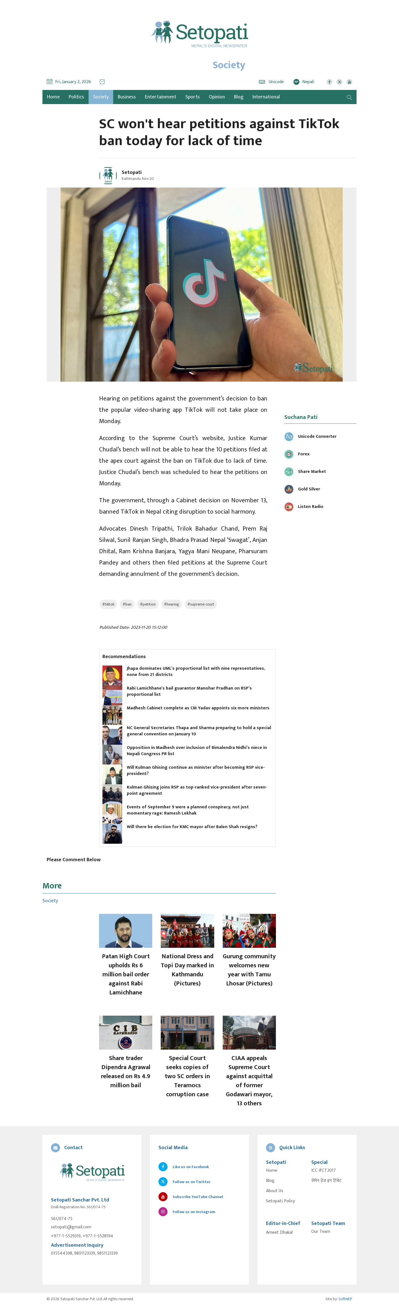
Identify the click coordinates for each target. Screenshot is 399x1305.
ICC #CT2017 (323, 1170)
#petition (148, 604)
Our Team (320, 1231)
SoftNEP (345, 1299)
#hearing (171, 604)
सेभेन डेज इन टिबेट (326, 1181)
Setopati (132, 172)
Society (101, 97)
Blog (238, 97)
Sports (192, 97)
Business (127, 97)
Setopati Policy (280, 1201)
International (266, 97)
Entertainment (160, 97)
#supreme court (200, 604)
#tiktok (108, 604)
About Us (274, 1191)
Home (271, 1170)
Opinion (217, 97)
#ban (127, 604)
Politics (76, 97)
